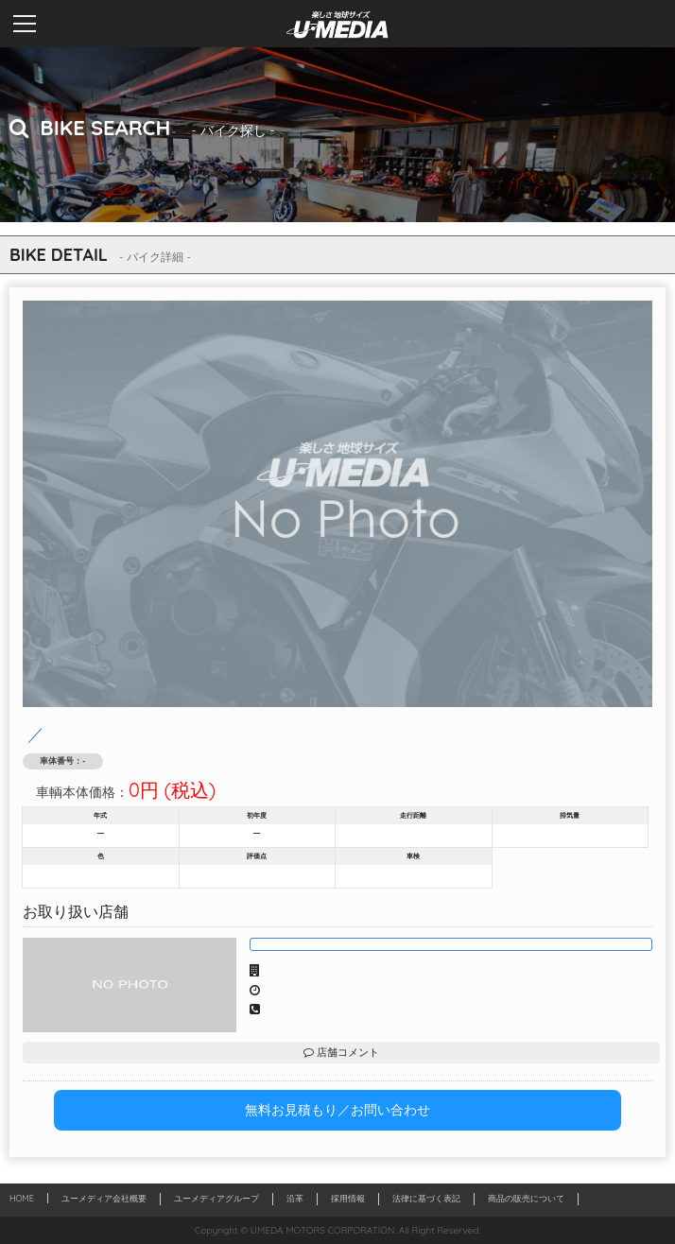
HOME (21, 1198)
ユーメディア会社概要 (104, 1198)
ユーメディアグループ (216, 1198)
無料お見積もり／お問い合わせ (337, 1109)
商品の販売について (526, 1198)
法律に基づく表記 (426, 1198)
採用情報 (348, 1198)
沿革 (294, 1198)
